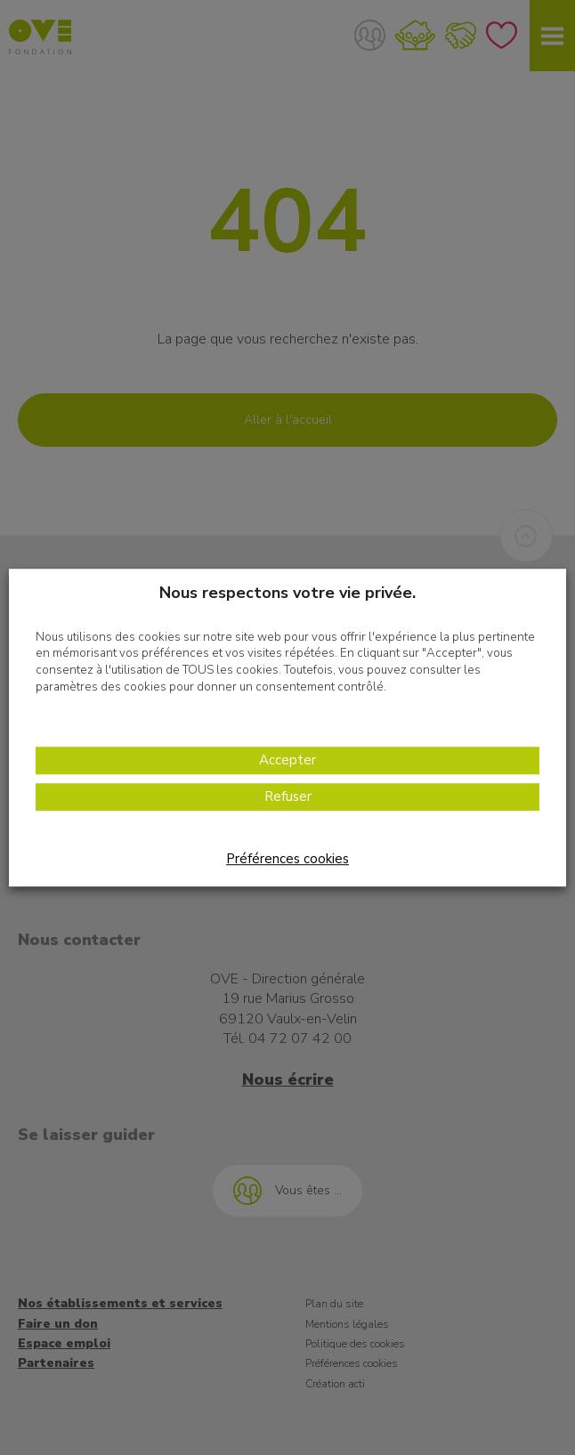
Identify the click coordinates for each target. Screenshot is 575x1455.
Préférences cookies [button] (287, 859)
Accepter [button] (287, 760)
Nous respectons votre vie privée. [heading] (287, 592)
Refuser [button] (288, 796)
